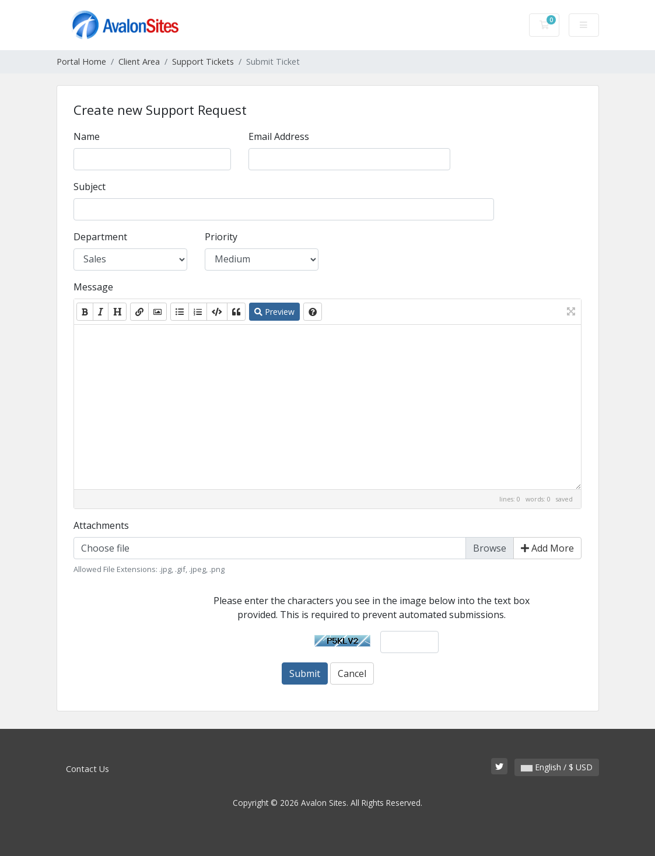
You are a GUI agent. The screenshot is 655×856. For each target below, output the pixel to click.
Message (93, 286)
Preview (274, 311)
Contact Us (87, 768)
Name (86, 136)
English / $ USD (557, 767)
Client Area (139, 61)
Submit (304, 673)
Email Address (278, 136)
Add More (547, 548)
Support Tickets (203, 61)
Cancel (352, 673)
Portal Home (81, 61)
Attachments (101, 525)
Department (100, 236)
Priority (221, 236)
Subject (89, 186)
